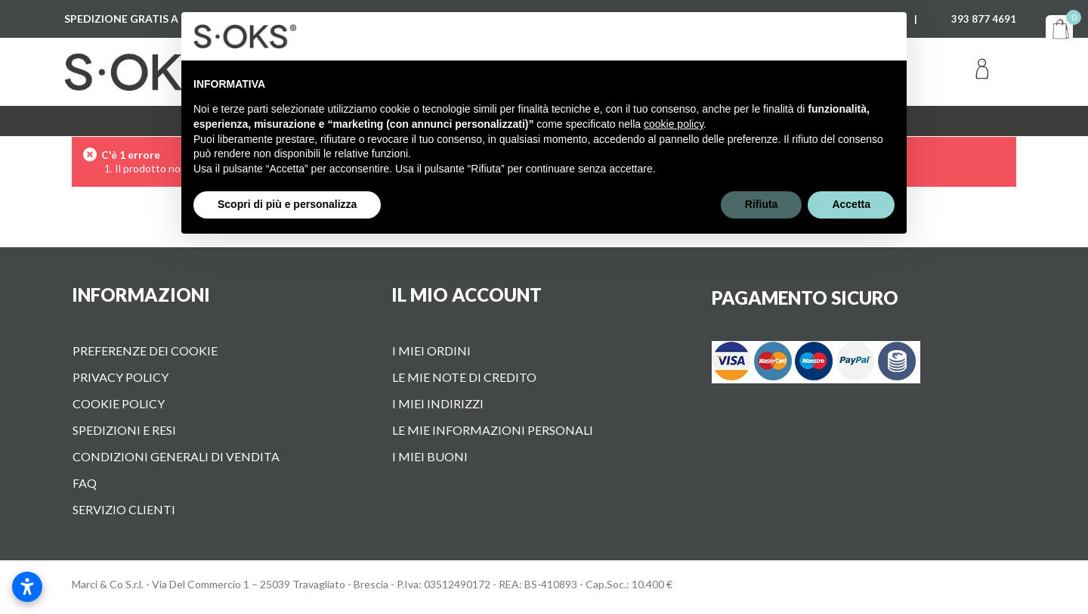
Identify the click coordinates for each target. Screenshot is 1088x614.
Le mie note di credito (464, 377)
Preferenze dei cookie (145, 350)
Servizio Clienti (124, 509)
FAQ (85, 483)
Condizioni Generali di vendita (176, 456)
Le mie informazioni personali (492, 430)
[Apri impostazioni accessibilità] (27, 587)
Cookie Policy (119, 403)
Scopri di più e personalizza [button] (287, 204)
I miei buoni (430, 456)
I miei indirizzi (438, 403)
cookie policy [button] (673, 124)
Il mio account (466, 294)
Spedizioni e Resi (124, 430)
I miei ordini (431, 350)
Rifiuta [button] (761, 204)
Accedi (982, 72)
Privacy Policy (120, 377)
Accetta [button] (851, 204)
